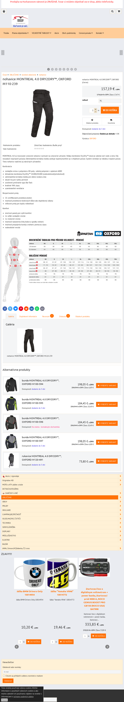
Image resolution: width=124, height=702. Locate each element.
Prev (17, 650)
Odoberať (8, 683)
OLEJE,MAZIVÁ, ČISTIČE (62, 521)
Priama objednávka (20, 33)
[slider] (39, 149)
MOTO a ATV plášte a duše (62, 487)
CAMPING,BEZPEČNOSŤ (62, 517)
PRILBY (62, 509)
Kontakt (100, 33)
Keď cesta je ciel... (20, 25)
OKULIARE (62, 513)
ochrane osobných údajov (24, 696)
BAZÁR (5, 547)
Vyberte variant (106, 388)
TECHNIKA (62, 526)
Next (107, 650)
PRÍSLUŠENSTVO (62, 538)
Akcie (57, 33)
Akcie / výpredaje (62, 479)
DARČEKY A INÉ (62, 496)
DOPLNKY (62, 534)
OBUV (62, 504)
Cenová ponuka (86, 33)
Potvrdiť (4, 700)
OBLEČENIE (62, 500)
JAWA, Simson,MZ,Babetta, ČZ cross (62, 551)
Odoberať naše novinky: (12, 670)
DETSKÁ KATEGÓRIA (10, 491)
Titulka (6, 33)
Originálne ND (62, 483)
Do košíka (110, 110)
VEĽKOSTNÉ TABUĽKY (41, 33)
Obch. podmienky (69, 33)
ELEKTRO (62, 543)
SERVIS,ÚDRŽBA (62, 530)
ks (21, 645)
